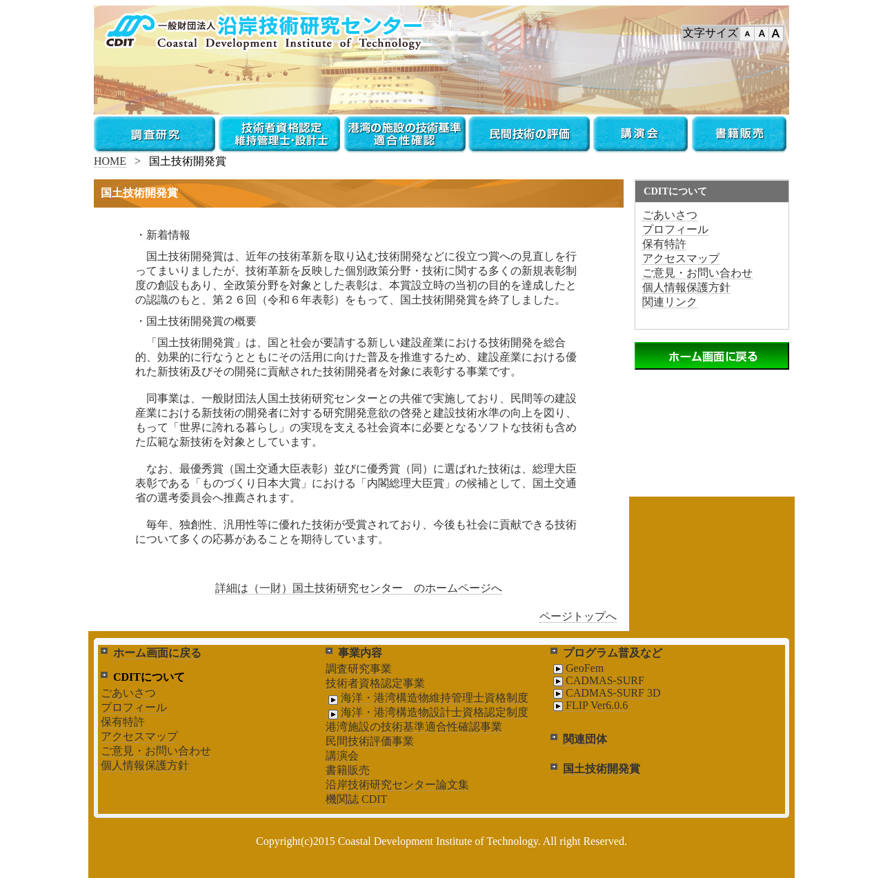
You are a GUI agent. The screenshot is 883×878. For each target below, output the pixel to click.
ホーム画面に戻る (157, 653)
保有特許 (664, 244)
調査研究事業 (359, 669)
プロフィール (675, 229)
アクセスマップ (681, 258)
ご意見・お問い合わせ (697, 273)
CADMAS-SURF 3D (605, 693)
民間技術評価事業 (370, 741)
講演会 (342, 755)
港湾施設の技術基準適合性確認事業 (414, 726)
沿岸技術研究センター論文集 (397, 784)
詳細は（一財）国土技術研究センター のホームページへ (358, 588)
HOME (110, 161)
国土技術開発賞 (601, 769)
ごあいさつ (669, 215)
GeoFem (577, 668)
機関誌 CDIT (356, 799)
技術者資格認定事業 (375, 683)
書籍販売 (348, 770)
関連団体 (585, 739)
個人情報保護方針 (686, 287)
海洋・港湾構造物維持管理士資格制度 (427, 698)
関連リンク (669, 302)
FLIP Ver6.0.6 (589, 705)
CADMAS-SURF (597, 681)
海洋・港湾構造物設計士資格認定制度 (427, 712)
